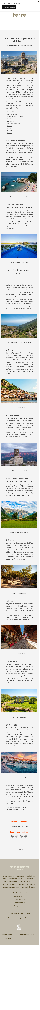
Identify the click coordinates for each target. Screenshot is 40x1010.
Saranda (9, 133)
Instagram (20, 918)
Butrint (9, 126)
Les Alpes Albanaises (13, 123)
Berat (9, 119)
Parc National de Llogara (15, 116)
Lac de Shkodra (12, 114)
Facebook (11, 918)
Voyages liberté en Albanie (15, 809)
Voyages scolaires (19, 906)
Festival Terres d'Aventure (27, 934)
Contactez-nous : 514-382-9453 (19, 913)
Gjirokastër (10, 121)
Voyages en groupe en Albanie (16, 807)
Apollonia (10, 130)
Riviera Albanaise (12, 112)
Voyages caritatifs (19, 902)
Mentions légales (7, 934)
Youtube (28, 918)
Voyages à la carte (19, 899)
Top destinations (18, 892)
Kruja (9, 128)
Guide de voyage (7, 938)
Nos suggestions (18, 896)
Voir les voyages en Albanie (19, 826)
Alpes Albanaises (20, 478)
